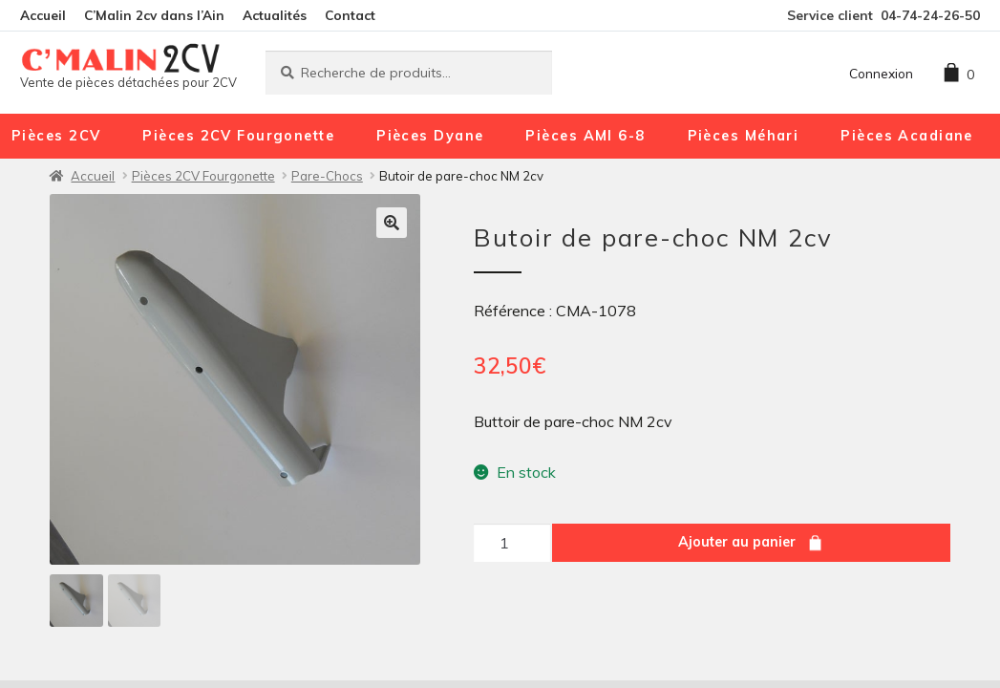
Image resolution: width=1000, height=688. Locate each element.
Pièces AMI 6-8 (585, 135)
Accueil (43, 15)
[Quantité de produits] (512, 543)
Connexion (881, 73)
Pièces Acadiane (906, 135)
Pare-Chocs (327, 175)
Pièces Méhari (743, 135)
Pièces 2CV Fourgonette (238, 135)
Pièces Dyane (429, 135)
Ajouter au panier (737, 541)
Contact (350, 15)
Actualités (275, 15)
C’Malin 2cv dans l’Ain (154, 15)
